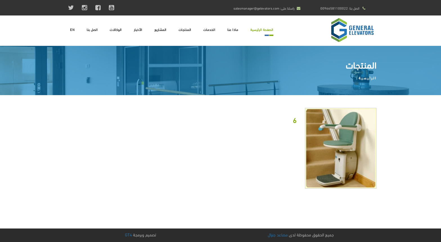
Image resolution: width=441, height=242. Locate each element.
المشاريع (160, 29)
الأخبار (138, 29)
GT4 (128, 234)
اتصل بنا (92, 29)
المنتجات (185, 29)
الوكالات (116, 29)
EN (72, 29)
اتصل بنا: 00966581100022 (339, 8)
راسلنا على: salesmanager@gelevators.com (263, 8)
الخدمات (209, 29)
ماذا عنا (232, 29)
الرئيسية (368, 77)
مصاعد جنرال (278, 234)
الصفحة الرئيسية (261, 29)
